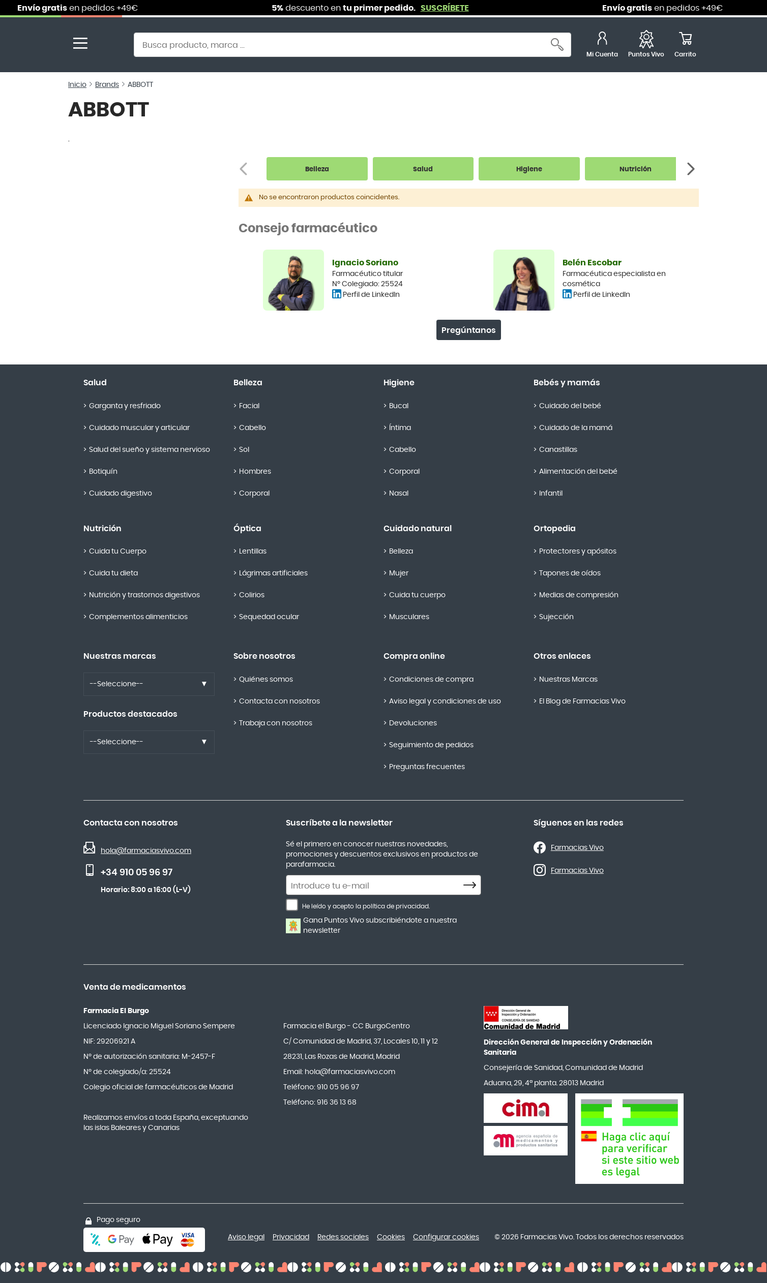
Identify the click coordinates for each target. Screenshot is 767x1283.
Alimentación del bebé (578, 471)
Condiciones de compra (431, 679)
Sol (244, 449)
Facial (249, 406)
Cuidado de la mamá (575, 428)
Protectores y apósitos (577, 551)
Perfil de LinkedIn (371, 294)
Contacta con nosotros (279, 701)
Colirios (251, 595)
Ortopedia (555, 529)
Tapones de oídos (570, 573)
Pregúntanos (468, 330)
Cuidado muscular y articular (139, 428)
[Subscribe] (472, 885)
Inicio (77, 84)
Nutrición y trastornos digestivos (144, 595)
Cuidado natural (417, 529)
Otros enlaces (562, 656)
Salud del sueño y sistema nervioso (149, 449)
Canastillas (558, 449)
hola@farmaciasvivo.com (146, 850)
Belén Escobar (592, 263)
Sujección (556, 617)
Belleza (247, 383)
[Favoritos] (646, 46)
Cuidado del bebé (570, 406)
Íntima (400, 428)
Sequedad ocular (269, 617)
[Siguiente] (692, 169)
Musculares (409, 617)
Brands (107, 84)
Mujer (398, 573)
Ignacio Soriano (365, 263)
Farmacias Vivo (577, 847)
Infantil (551, 493)
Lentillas (253, 551)
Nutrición (102, 529)
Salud (95, 383)
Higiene (399, 383)
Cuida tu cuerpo (417, 595)
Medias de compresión (578, 595)
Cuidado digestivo (120, 493)
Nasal (398, 493)
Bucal (398, 406)
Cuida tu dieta (113, 573)
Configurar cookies (446, 1237)
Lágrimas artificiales (273, 573)
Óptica (247, 529)
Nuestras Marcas (568, 679)
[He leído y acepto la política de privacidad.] (292, 905)
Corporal (254, 493)
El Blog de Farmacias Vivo (582, 701)
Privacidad (291, 1237)
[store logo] (108, 46)
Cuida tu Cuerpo (117, 551)
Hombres (255, 471)
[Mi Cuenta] (602, 46)
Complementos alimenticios (138, 617)
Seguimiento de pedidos (431, 745)
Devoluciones (413, 723)
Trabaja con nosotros (275, 723)
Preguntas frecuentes (427, 767)
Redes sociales (343, 1237)
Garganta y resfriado (125, 406)
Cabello (252, 428)
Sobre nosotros (264, 656)
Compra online (414, 656)
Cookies (391, 1237)
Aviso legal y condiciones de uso (445, 701)
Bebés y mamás (567, 383)
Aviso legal (246, 1237)
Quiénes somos (266, 679)
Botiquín (103, 471)
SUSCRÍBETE (455, 8)
